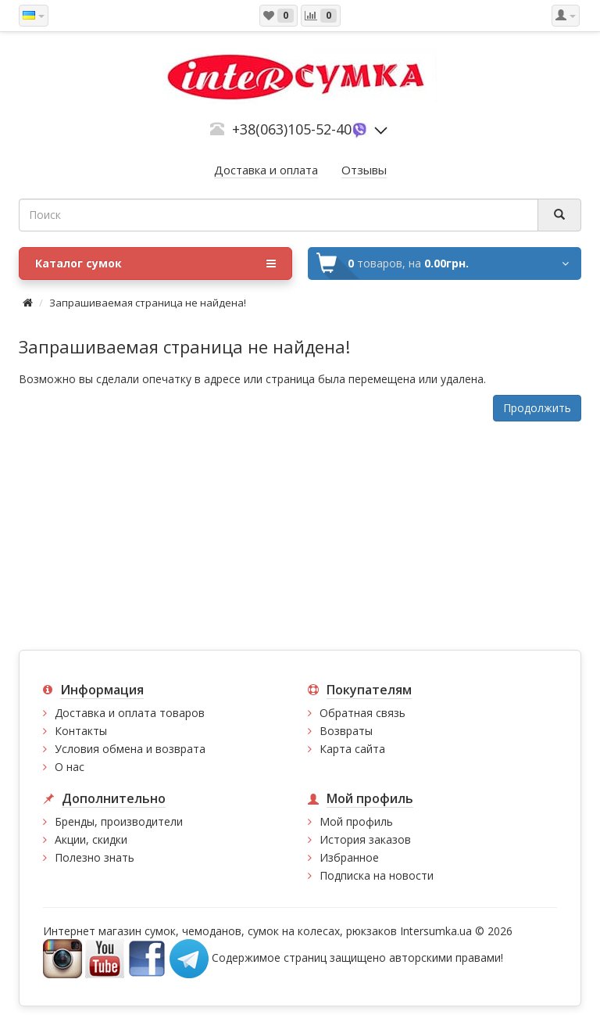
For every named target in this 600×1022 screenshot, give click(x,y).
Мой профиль (356, 821)
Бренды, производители (119, 821)
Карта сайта (352, 748)
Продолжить (537, 407)
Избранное (349, 857)
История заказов (365, 839)
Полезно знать (94, 857)
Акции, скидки (91, 839)
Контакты (81, 730)
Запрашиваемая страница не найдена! (147, 303)
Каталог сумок (155, 263)
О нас (69, 766)
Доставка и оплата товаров (130, 712)
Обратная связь (362, 712)
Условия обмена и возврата (130, 748)
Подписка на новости (377, 875)
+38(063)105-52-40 (292, 129)
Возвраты (346, 730)
